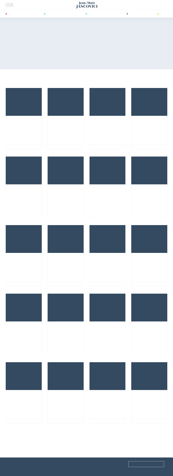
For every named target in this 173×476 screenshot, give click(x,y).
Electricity (99, 147)
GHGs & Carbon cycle (148, 284)
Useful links (12, 464)
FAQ (91, 464)
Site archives (54, 469)
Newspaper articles (146, 147)
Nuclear (13, 284)
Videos (163, 13)
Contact (94, 469)
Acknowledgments (17, 469)
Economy (97, 421)
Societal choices (145, 215)
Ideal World (16, 147)
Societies (55, 284)
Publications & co (98, 13)
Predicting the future (148, 421)
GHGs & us (56, 147)
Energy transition (57, 13)
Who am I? (22, 5)
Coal (94, 352)
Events (51, 464)
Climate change (17, 13)
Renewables (99, 215)
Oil (9, 215)
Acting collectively (63, 421)
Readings (134, 13)
